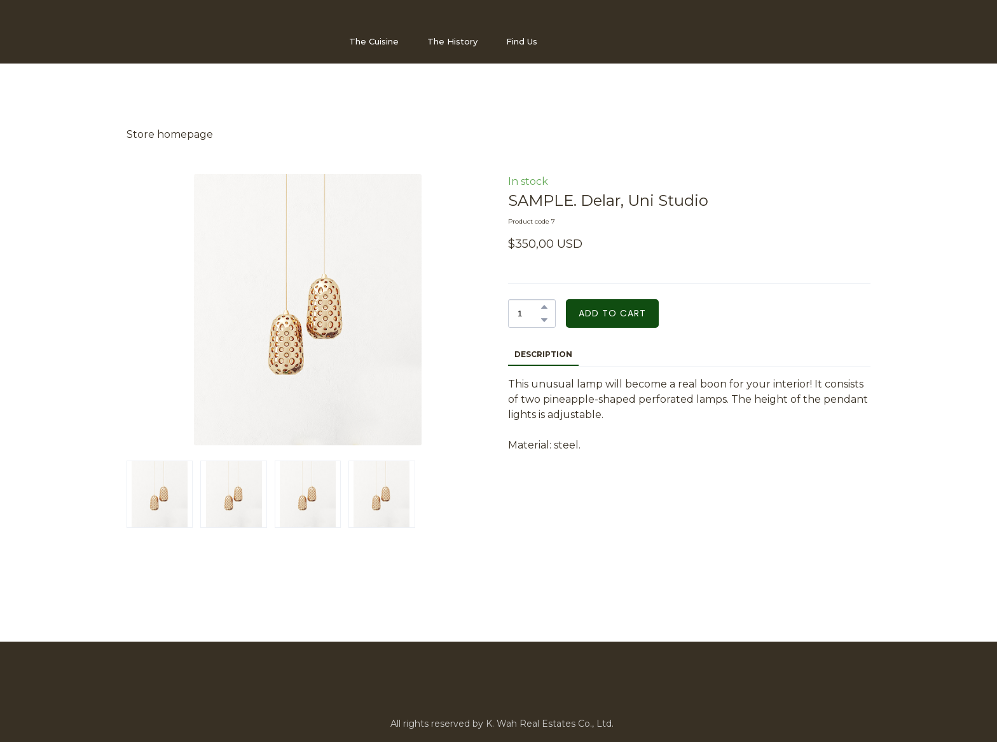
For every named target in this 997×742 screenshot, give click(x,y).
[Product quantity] (528, 313)
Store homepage (170, 134)
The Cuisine (374, 41)
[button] (544, 307)
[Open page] (190, 41)
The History (452, 41)
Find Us (521, 41)
